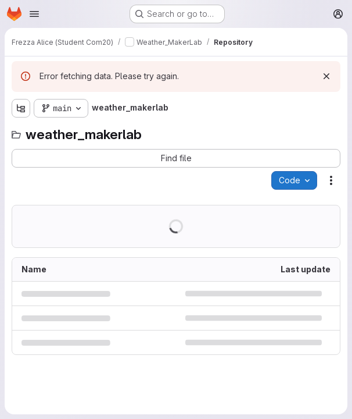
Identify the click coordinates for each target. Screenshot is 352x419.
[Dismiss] (326, 76)
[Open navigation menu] (34, 14)
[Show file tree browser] (21, 108)
